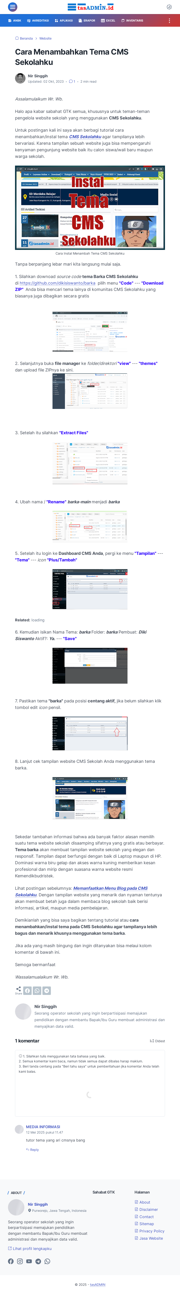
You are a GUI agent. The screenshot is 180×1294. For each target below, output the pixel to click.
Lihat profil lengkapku (30, 1248)
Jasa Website (149, 1238)
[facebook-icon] (11, 1262)
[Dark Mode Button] (169, 7)
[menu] (12, 7)
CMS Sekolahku (85, 136)
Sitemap (144, 1223)
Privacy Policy (150, 1231)
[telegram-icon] (38, 1262)
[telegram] (46, 990)
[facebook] (27, 990)
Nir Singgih (38, 1204)
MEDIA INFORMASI (43, 1126)
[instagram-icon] (20, 1262)
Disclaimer (146, 1209)
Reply (34, 1149)
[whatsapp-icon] (47, 1262)
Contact (144, 1216)
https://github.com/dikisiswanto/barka (57, 283)
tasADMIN (97, 1285)
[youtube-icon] (29, 1262)
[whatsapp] (37, 990)
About (142, 1202)
